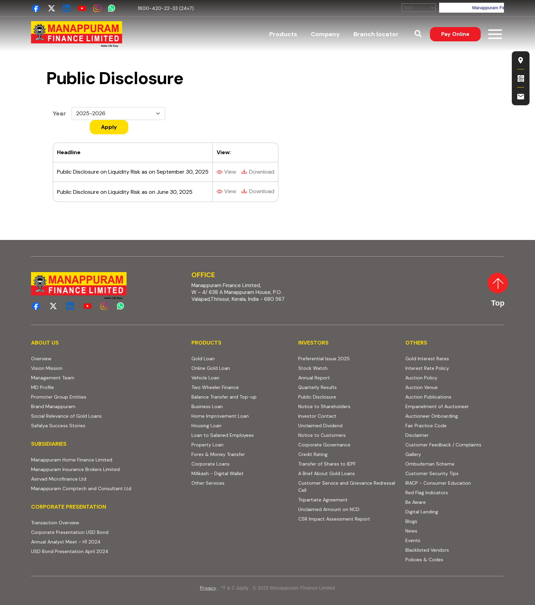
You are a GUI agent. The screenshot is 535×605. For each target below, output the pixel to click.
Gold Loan (203, 358)
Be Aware (415, 502)
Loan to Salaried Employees (222, 435)
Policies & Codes (424, 559)
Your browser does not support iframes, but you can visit (453, 8)
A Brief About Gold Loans (326, 473)
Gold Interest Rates (427, 358)
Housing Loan (206, 425)
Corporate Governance (324, 445)
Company (325, 34)
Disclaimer (417, 435)
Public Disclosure (317, 397)
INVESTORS (313, 342)
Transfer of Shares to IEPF (327, 464)
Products (283, 34)
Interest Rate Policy (427, 368)
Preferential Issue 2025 (324, 358)
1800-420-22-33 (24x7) (166, 8)
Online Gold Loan (210, 368)
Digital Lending (421, 512)
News (411, 531)
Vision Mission (46, 368)
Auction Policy (421, 378)
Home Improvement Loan (220, 416)
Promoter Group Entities (58, 397)
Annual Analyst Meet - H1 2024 (66, 542)
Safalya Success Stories (58, 425)
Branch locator (376, 34)
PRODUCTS (206, 342)
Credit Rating (313, 454)
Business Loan (207, 406)
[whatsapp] (113, 8)
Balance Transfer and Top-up (224, 397)
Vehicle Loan (205, 378)
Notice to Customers (322, 435)
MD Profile (42, 387)
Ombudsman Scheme (429, 464)
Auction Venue (421, 387)
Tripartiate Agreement (323, 500)
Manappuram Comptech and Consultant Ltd (81, 488)
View (230, 171)
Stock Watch (313, 368)
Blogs (411, 521)
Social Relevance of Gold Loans (66, 416)
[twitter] (51, 8)
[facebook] (36, 8)
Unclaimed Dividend (320, 425)
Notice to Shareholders (324, 406)
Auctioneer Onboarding (431, 416)
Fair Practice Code (426, 425)
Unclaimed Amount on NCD (329, 509)
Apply (109, 127)
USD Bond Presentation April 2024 (70, 551)
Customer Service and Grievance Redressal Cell (346, 486)
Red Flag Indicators (426, 492)
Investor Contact (317, 416)
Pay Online (455, 34)
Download (261, 171)
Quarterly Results (317, 387)
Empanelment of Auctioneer (437, 406)
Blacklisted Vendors (427, 550)
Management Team (52, 378)
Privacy (208, 588)
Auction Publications (428, 397)
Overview (41, 358)
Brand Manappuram (53, 406)
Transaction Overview (55, 523)
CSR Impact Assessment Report (334, 519)
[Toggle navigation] (495, 34)
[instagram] (97, 8)
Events (412, 540)
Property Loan (207, 445)
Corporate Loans (210, 464)
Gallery (413, 454)
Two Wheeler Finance (215, 387)
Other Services (208, 483)
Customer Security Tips (432, 473)
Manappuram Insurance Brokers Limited (75, 469)
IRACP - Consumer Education (438, 483)
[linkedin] (67, 8)
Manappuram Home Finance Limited (71, 460)
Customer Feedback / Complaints (443, 445)
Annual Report (314, 378)
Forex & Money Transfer (218, 454)
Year (59, 113)
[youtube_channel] (82, 8)
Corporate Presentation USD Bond (70, 532)
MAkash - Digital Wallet (217, 473)
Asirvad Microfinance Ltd (58, 479)
